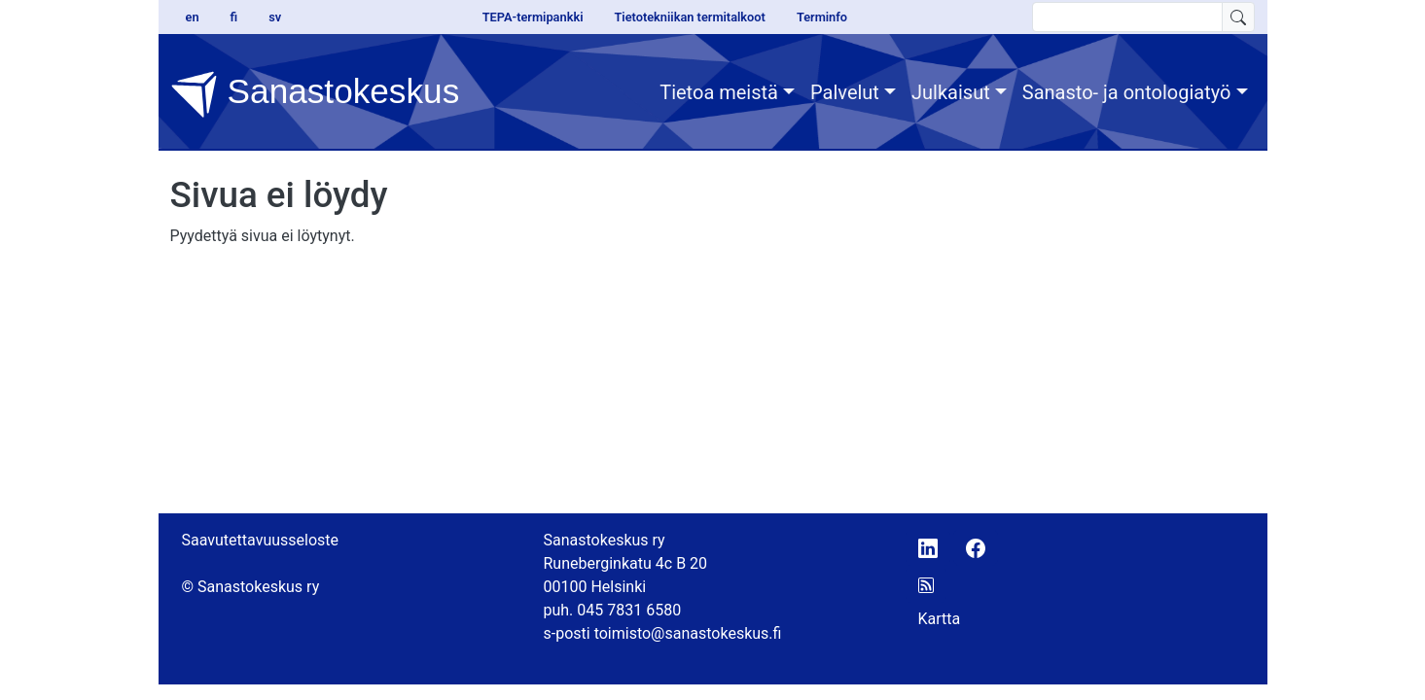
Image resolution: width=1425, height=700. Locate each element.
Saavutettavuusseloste (260, 540)
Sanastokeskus (315, 94)
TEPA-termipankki (533, 17)
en (192, 17)
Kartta (939, 619)
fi (234, 17)
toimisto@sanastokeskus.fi (688, 633)
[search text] (1127, 17)
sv (274, 17)
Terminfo (822, 17)
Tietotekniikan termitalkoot (689, 17)
